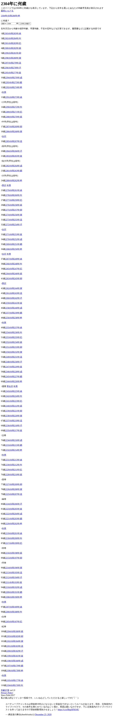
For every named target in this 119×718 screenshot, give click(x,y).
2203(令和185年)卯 (14, 636)
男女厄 (10, 386)
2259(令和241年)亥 (13, 303)
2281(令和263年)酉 (13, 171)
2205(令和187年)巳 (13, 621)
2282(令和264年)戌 (13, 166)
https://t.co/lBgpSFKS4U (68, 709)
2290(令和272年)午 (13, 107)
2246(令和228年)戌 (13, 371)
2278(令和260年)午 (13, 195)
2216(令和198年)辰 (13, 553)
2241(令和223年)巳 (13, 401)
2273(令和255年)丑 (13, 220)
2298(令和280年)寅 (12, 58)
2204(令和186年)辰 (14, 631)
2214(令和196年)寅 (13, 568)
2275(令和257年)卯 (13, 210)
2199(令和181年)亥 (14, 656)
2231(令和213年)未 (13, 460)
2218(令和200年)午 (13, 538)
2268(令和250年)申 (13, 249)
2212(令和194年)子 (13, 577)
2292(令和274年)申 (13, 87)
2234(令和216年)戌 (13, 440)
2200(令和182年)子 (14, 651)
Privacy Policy (7, 693)
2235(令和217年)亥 (13, 430)
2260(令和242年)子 (13, 298)
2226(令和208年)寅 (13, 489)
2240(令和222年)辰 (13, 406)
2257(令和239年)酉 (13, 313)
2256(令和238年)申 (13, 318)
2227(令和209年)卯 (13, 484)
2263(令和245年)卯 (13, 278)
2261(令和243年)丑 (13, 293)
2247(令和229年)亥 (13, 367)
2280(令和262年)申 (13, 180)
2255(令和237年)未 (13, 327)
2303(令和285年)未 (12, 33)
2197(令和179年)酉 (14, 666)
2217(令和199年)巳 (13, 543)
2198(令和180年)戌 (14, 661)
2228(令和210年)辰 (13, 474)
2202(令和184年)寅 (14, 641)
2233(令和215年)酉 (13, 445)
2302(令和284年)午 (12, 38)
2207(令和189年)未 (13, 607)
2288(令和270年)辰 (13, 117)
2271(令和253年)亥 (13, 234)
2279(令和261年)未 (13, 190)
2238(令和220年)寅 (13, 416)
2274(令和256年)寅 (13, 215)
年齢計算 (5, 690)
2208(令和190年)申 (13, 597)
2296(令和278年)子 (12, 68)
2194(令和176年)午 (14, 685)
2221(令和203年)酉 (13, 519)
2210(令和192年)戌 (13, 587)
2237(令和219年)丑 (13, 421)
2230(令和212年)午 (13, 465)
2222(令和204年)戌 (13, 514)
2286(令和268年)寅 (13, 131)
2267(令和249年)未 (13, 259)
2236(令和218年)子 (13, 425)
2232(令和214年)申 (13, 450)
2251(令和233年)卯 (13, 347)
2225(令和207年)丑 (13, 494)
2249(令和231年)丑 (13, 357)
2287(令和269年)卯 (13, 126)
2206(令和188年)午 (13, 612)
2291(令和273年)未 (13, 97)
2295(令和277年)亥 (12, 73)
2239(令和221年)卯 (13, 411)
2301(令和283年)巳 (12, 43)
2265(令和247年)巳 (13, 269)
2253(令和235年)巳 (13, 337)
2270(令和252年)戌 (13, 239)
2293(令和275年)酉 (13, 82)
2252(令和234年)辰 (13, 342)
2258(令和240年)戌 (13, 308)
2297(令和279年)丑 (12, 63)
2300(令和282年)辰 (12, 48)
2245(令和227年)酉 (13, 376)
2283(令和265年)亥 (13, 156)
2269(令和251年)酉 (13, 244)
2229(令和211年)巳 (13, 470)
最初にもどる (7, 11)
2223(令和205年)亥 (13, 509)
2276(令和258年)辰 (13, 205)
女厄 (4, 136)
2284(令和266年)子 (13, 151)
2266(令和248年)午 (13, 264)
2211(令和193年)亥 (13, 582)
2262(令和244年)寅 (13, 288)
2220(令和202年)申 (13, 523)
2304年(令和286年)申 (10, 16)
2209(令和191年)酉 (13, 592)
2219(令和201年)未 (13, 533)
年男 (4, 92)
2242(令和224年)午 (13, 396)
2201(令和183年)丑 (14, 646)
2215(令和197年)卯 (13, 558)
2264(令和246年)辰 (13, 273)
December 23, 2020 (43, 714)
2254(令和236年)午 (13, 332)
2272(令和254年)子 (13, 224)
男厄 (4, 185)
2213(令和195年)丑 (13, 572)
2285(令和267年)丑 (13, 141)
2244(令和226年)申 (13, 381)
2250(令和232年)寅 (13, 352)
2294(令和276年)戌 (13, 77)
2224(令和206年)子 (13, 504)
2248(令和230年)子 (13, 362)
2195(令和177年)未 (14, 680)
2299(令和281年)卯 (12, 53)
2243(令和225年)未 (13, 391)
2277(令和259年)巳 (13, 200)
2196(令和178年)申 (14, 670)
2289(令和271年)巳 (13, 112)
